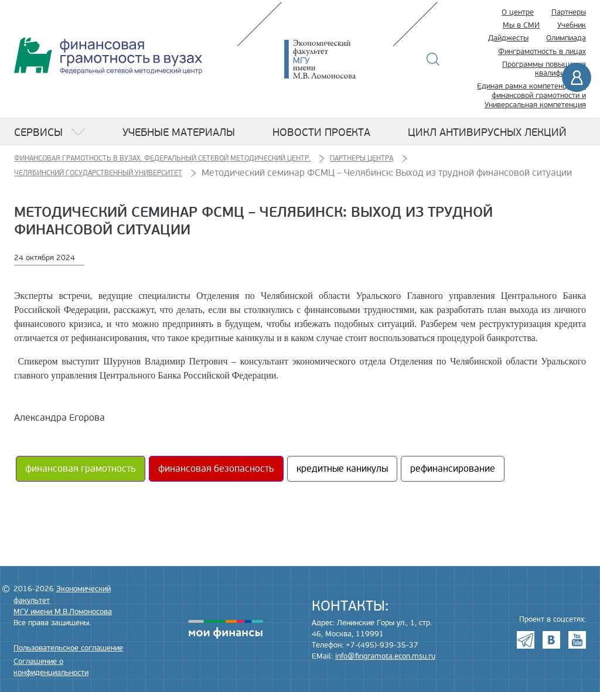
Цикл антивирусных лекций (487, 132)
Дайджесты (508, 38)
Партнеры (568, 12)
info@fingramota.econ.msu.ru (385, 656)
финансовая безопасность (216, 469)
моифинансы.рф (225, 629)
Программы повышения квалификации (544, 69)
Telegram (525, 640)
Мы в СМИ (521, 25)
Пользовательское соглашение (68, 648)
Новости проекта (321, 132)
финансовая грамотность (80, 469)
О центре (518, 12)
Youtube (577, 640)
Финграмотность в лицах (542, 51)
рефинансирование (452, 469)
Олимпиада (566, 38)
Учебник (571, 25)
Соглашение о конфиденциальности (50, 667)
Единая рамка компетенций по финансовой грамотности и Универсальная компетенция (531, 95)
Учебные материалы (178, 132)
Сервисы (38, 132)
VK (551, 640)
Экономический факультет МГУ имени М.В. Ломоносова (337, 59)
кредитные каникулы (342, 469)
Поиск (433, 59)
